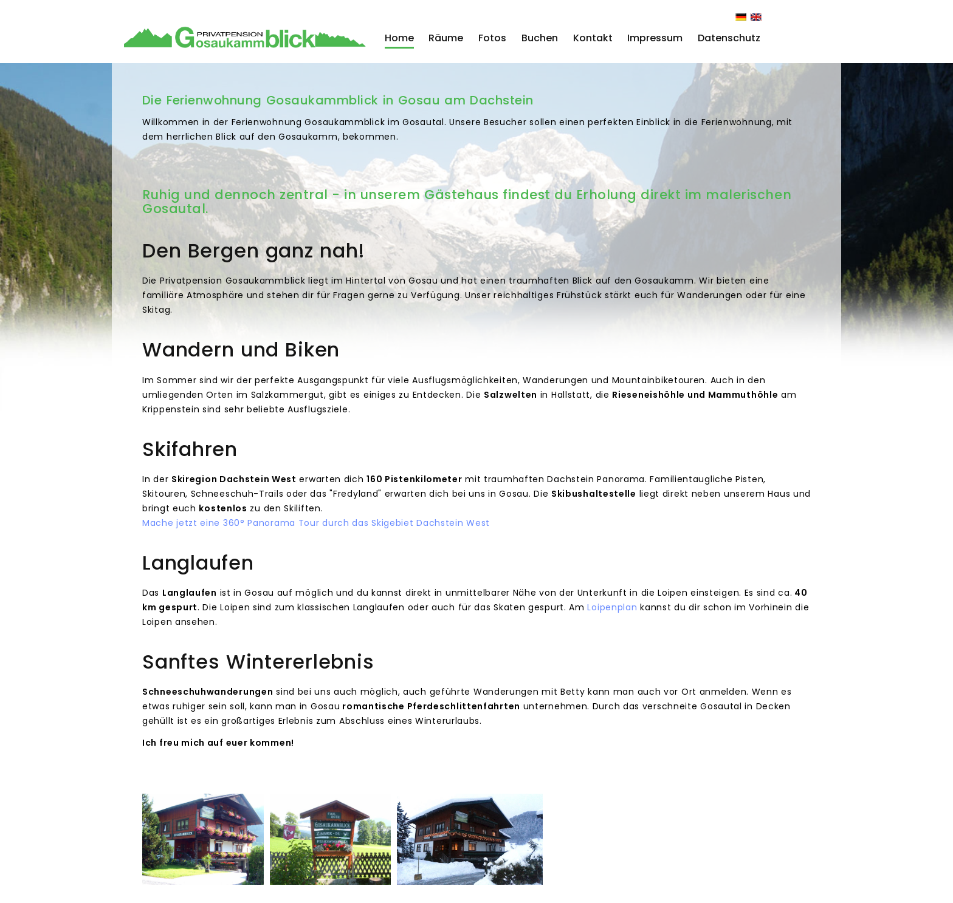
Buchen (539, 38)
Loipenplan (612, 607)
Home (399, 38)
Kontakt (593, 38)
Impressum (655, 38)
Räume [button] (445, 38)
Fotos (492, 38)
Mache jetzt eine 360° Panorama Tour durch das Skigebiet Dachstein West (316, 523)
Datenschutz (729, 38)
